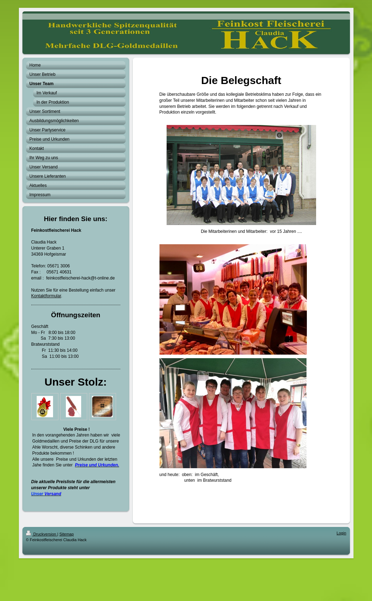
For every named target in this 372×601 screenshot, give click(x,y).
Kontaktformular (46, 295)
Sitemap (66, 534)
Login (341, 533)
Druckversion (41, 534)
